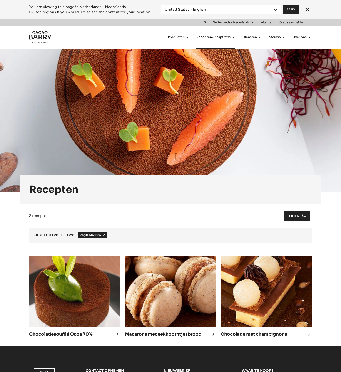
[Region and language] (221, 9)
